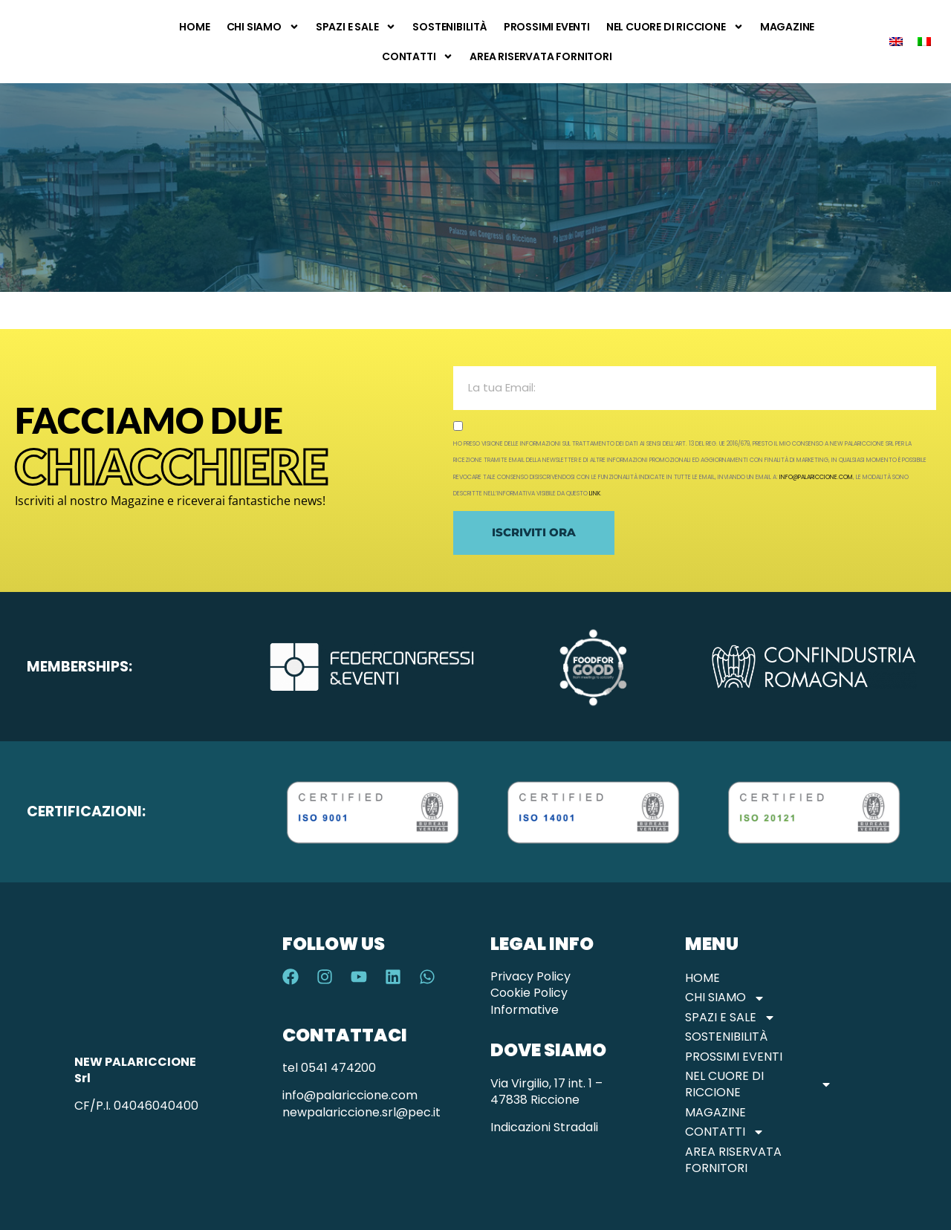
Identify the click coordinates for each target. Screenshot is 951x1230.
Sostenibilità (449, 26)
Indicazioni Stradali (544, 1127)
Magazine (787, 26)
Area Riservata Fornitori (540, 56)
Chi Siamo (263, 26)
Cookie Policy (529, 992)
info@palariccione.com (816, 477)
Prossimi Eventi (547, 26)
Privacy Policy (530, 976)
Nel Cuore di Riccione (675, 26)
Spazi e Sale (356, 26)
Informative (524, 1009)
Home (194, 26)
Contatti (417, 56)
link (594, 493)
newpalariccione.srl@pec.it (361, 1112)
